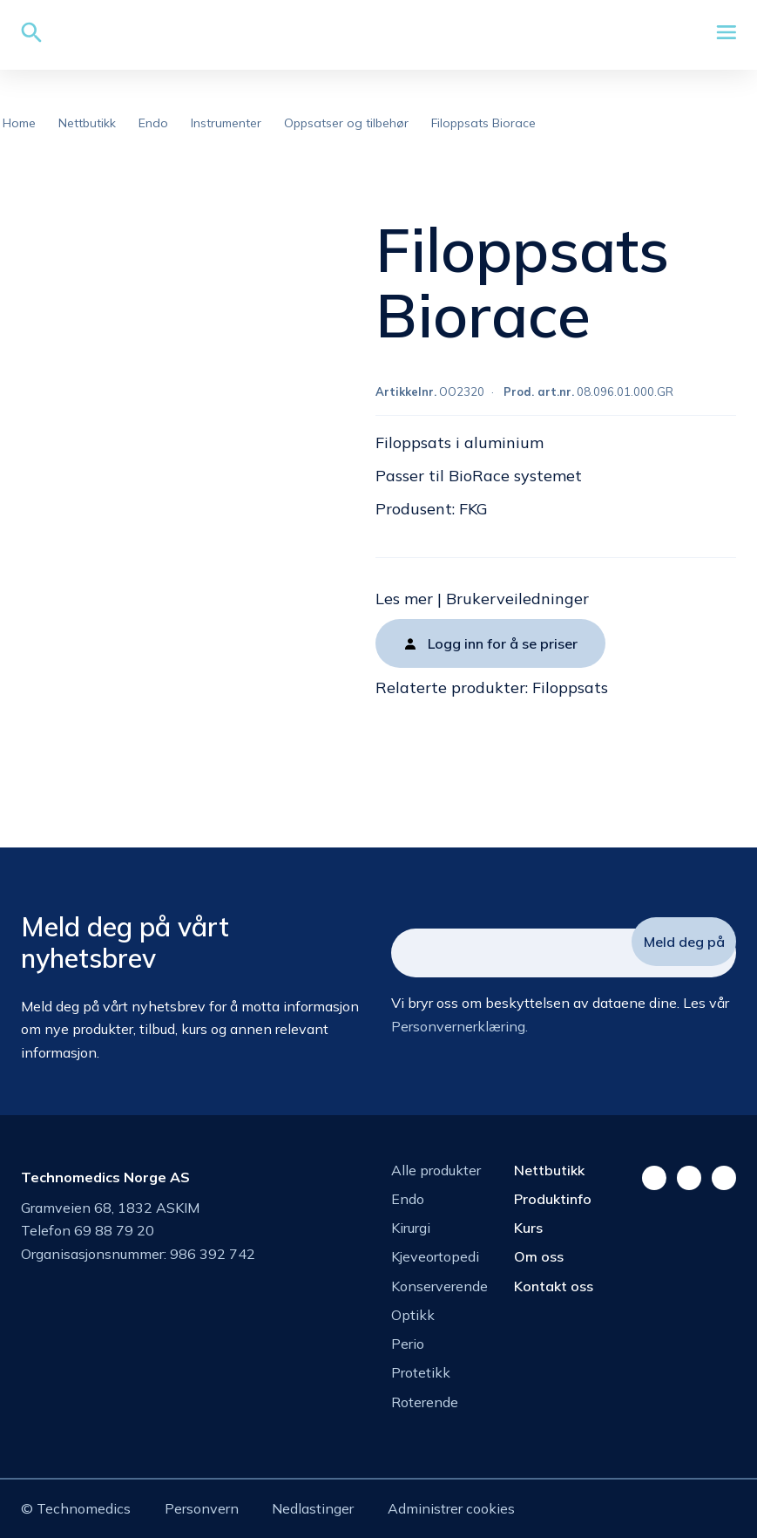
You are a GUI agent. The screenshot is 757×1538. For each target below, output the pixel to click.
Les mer (404, 599)
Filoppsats (570, 687)
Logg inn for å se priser (503, 643)
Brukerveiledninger (517, 599)
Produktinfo (552, 1199)
